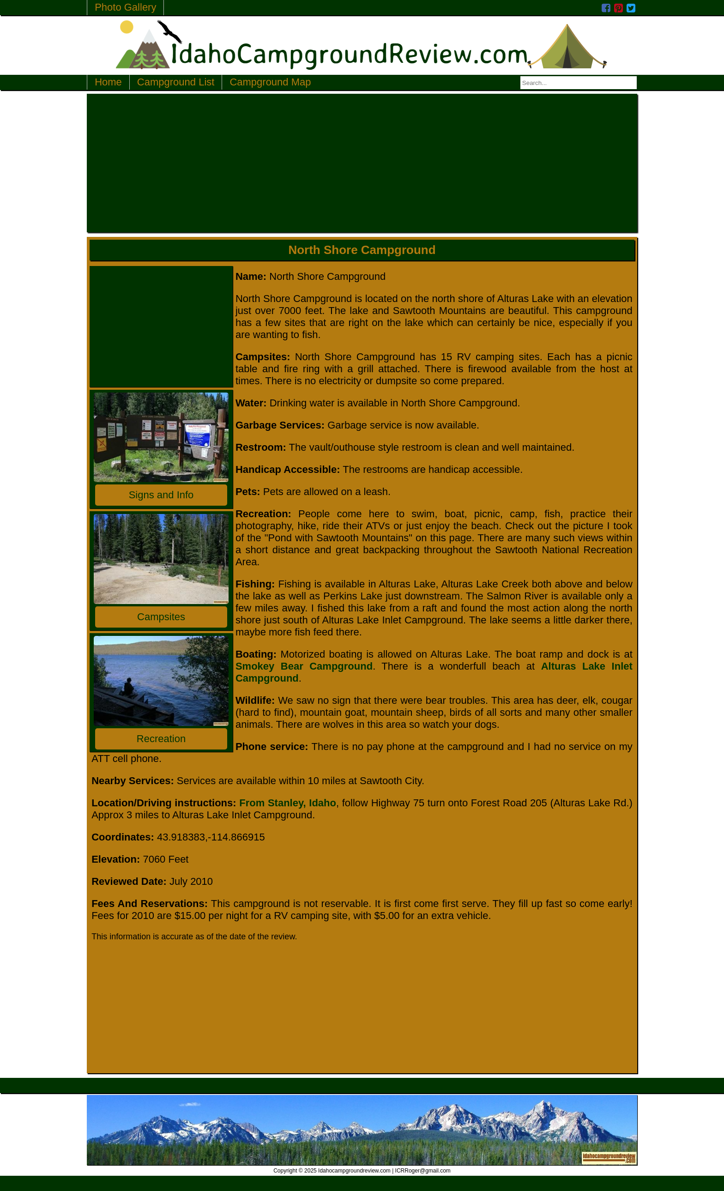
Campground (338, 666)
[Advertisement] (362, 163)
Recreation (161, 738)
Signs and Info (161, 495)
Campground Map (270, 82)
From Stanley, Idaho (287, 803)
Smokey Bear (269, 666)
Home (108, 82)
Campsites (161, 617)
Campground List (176, 82)
